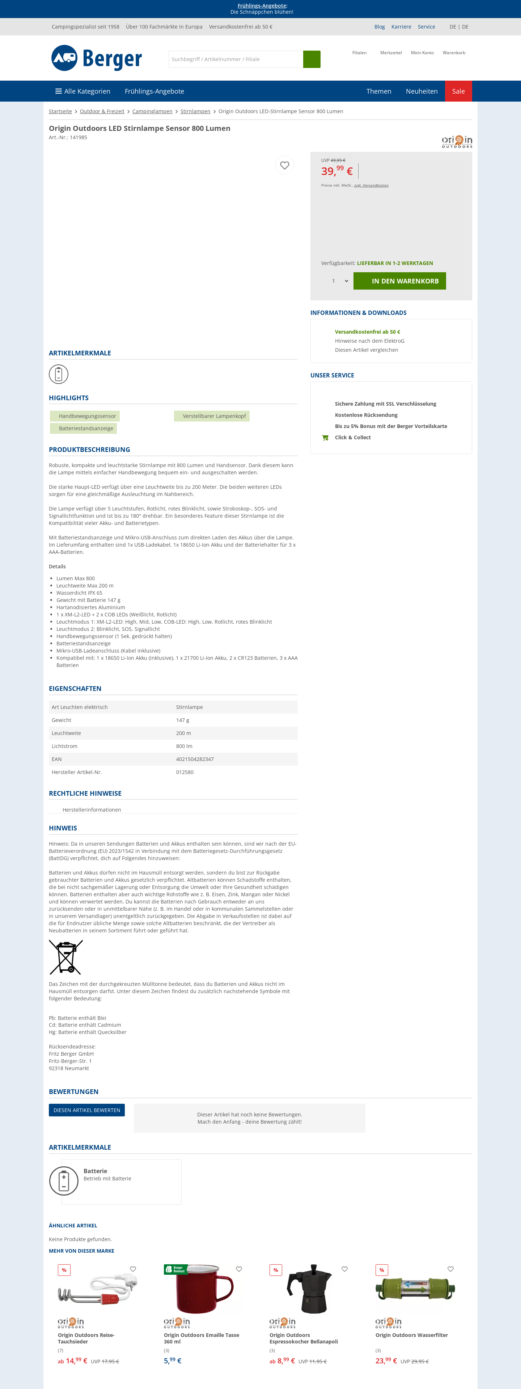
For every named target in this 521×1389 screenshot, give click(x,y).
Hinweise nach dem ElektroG (369, 340)
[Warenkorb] (454, 59)
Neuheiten (422, 91)
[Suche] (236, 59)
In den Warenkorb (400, 281)
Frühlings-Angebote (262, 5)
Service (426, 26)
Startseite (60, 111)
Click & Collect (353, 437)
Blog (379, 26)
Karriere (401, 26)
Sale (458, 91)
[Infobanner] (262, 9)
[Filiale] (359, 59)
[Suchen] (312, 59)
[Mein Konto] (422, 59)
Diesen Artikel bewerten (87, 1110)
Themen (379, 91)
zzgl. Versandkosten (371, 185)
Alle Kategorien (87, 91)
